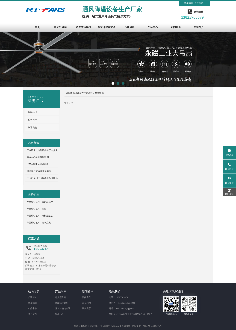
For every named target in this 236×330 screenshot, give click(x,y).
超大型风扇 (60, 27)
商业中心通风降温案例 (38, 157)
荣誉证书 (35, 101)
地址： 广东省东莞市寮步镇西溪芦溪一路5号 (131, 314)
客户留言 (199, 3)
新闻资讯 (176, 27)
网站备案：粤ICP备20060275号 (147, 326)
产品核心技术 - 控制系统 (39, 222)
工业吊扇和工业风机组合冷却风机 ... (44, 178)
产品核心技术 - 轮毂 (36, 209)
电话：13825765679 (118, 297)
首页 (37, 27)
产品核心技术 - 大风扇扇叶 (40, 202)
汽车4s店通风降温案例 (37, 164)
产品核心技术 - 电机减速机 (40, 216)
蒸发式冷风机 (83, 27)
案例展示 (86, 308)
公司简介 (199, 27)
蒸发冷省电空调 (106, 27)
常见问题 (86, 303)
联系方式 (33, 238)
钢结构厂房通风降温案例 (39, 171)
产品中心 (153, 27)
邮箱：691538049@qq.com (121, 308)
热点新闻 (33, 142)
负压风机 (129, 27)
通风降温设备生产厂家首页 (79, 93)
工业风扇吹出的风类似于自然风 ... (43, 150)
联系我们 (188, 3)
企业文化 (32, 112)
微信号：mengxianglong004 (122, 303)
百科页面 (33, 194)
